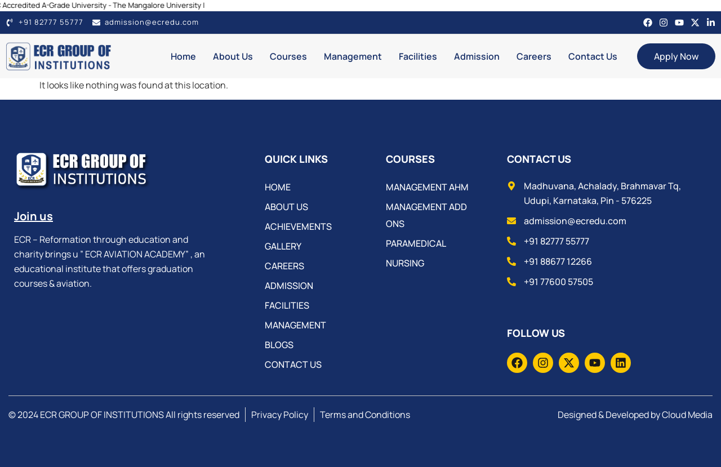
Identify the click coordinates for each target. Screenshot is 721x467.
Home (183, 56)
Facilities (418, 56)
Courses (288, 56)
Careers (534, 56)
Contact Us (592, 56)
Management (353, 56)
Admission (477, 56)
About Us (233, 56)
